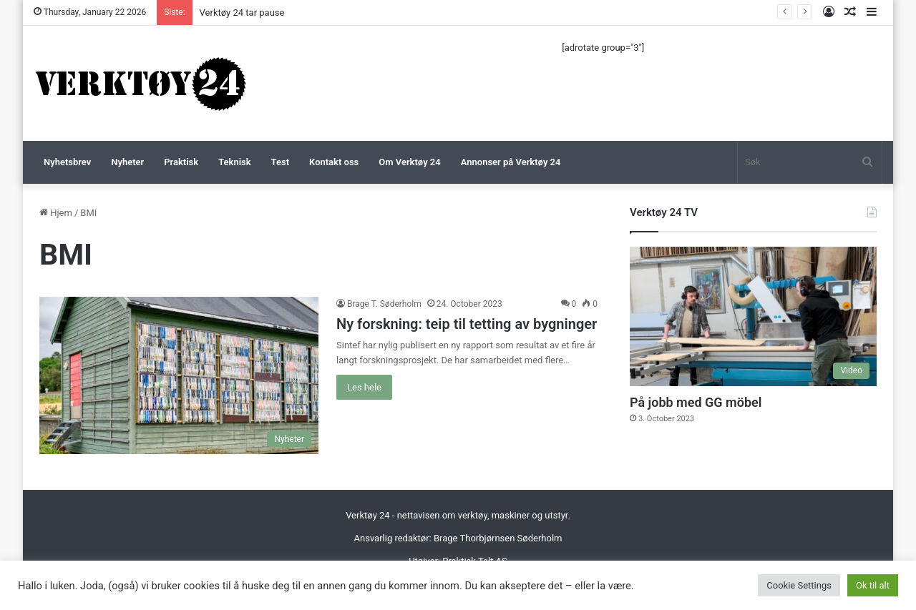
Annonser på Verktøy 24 (511, 162)
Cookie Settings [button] (799, 585)
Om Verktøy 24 (409, 162)
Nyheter (127, 162)
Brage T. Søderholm (384, 304)
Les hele (364, 387)
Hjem (55, 212)
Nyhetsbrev (67, 162)
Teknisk (234, 162)
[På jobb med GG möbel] (753, 316)
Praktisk (181, 162)
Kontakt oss (334, 162)
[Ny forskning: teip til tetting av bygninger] (178, 375)
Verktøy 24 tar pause (242, 12)
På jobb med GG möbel (695, 402)
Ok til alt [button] (873, 585)
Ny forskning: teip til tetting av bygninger (466, 324)
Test (280, 162)
